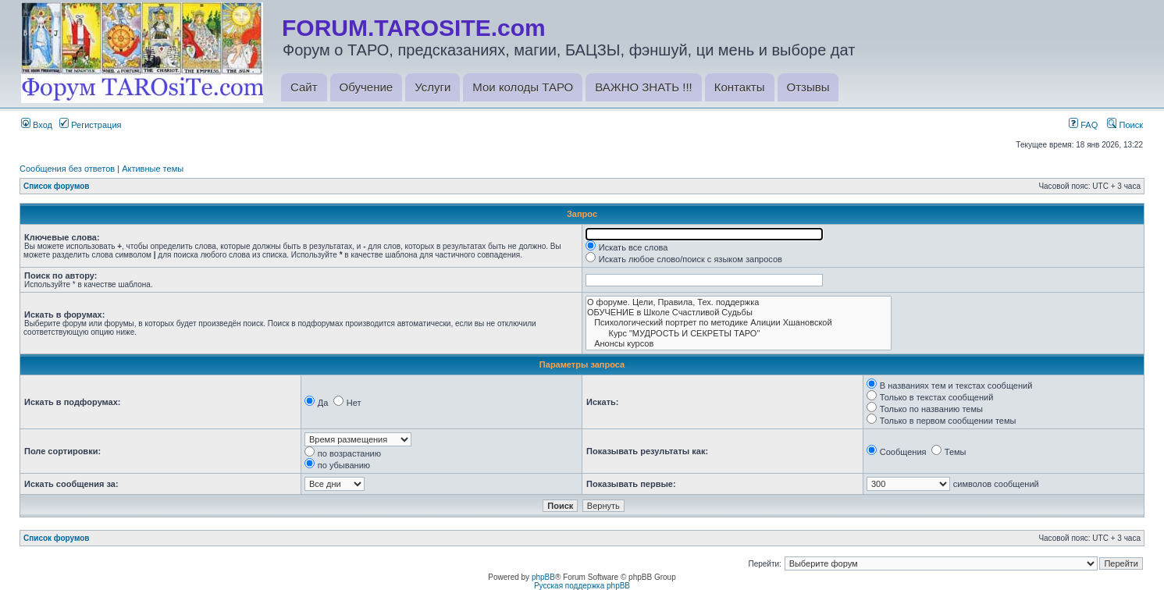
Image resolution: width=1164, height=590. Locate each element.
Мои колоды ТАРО (522, 87)
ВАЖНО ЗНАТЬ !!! (643, 87)
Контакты (739, 87)
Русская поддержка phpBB (582, 585)
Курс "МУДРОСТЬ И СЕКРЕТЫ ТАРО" (738, 334)
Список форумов (56, 186)
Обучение (366, 87)
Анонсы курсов (738, 344)
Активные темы (152, 168)
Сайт (304, 87)
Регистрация (90, 125)
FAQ (1083, 125)
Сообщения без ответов (67, 168)
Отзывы (808, 87)
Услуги (432, 87)
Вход (36, 125)
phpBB (543, 577)
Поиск (1125, 125)
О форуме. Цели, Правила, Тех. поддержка (738, 302)
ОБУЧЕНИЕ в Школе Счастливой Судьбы (738, 312)
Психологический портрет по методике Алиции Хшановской (738, 323)
